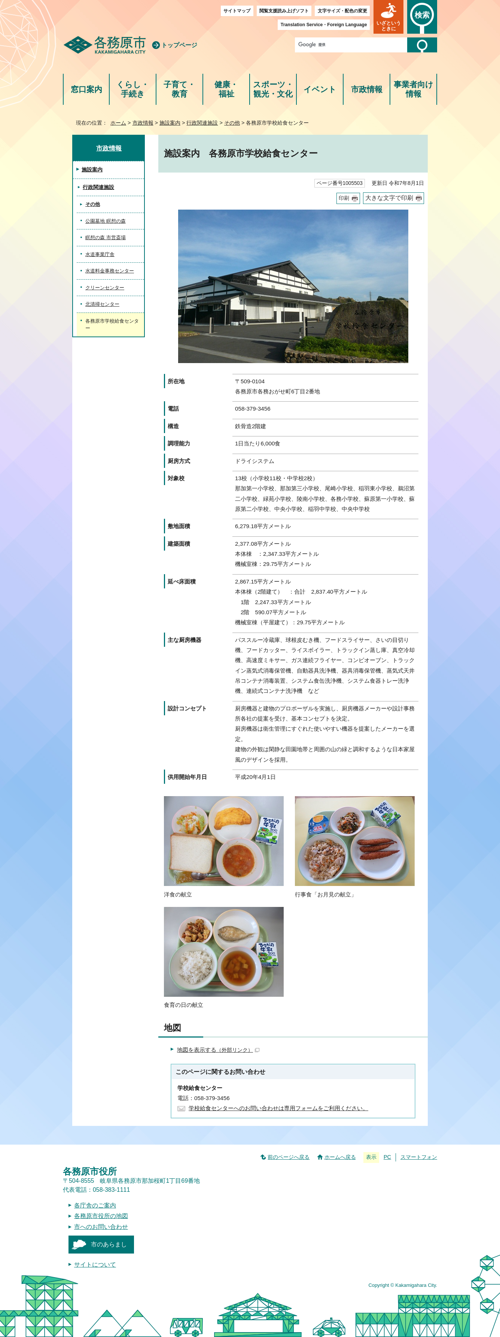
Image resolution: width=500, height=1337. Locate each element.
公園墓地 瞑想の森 (105, 221)
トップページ (179, 45)
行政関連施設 (202, 123)
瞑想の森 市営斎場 (105, 237)
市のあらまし (109, 1244)
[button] (388, 17)
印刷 (344, 198)
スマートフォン (418, 1157)
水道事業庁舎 (100, 254)
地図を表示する (218, 1050)
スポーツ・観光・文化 (273, 89)
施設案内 (169, 123)
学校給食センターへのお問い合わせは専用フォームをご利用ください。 (278, 1108)
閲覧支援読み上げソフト (284, 10)
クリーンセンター (104, 287)
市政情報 (366, 89)
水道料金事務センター (109, 271)
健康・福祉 (226, 89)
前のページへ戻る (289, 1157)
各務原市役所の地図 (101, 1216)
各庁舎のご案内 (95, 1205)
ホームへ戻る (340, 1157)
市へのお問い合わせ (101, 1227)
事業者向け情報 (413, 89)
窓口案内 (86, 89)
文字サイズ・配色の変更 (342, 10)
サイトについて (95, 1264)
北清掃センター (102, 304)
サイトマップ (236, 10)
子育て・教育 (179, 89)
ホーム (118, 123)
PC (387, 1157)
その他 (232, 123)
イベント (320, 89)
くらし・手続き (132, 89)
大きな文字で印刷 (389, 198)
